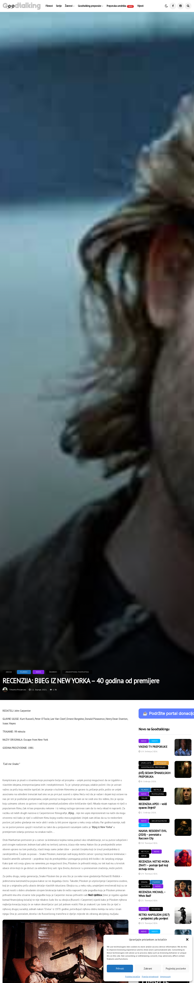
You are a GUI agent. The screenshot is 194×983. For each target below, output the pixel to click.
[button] (187, 939)
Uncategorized (159, 821)
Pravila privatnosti (150, 976)
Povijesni (156, 909)
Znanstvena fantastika (77, 672)
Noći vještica (95, 895)
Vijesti (140, 5)
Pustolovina (158, 794)
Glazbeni (145, 886)
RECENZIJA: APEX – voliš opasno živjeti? (153, 806)
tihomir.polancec (17, 689)
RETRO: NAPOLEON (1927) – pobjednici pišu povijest (154, 916)
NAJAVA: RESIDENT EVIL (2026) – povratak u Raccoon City (152, 834)
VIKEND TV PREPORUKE (153, 747)
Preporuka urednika (120, 6)
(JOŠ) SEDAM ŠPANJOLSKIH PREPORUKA (154, 775)
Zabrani (148, 968)
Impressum (165, 976)
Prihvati (120, 968)
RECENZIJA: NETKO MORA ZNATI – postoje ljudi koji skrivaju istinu (154, 865)
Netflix (157, 790)
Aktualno (161, 763)
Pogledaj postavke (176, 968)
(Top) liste (146, 763)
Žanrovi (68, 5)
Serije (59, 5)
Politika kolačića (132, 976)
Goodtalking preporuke (89, 5)
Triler (144, 798)
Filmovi (49, 5)
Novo (38, 672)
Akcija (9, 672)
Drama (144, 882)
